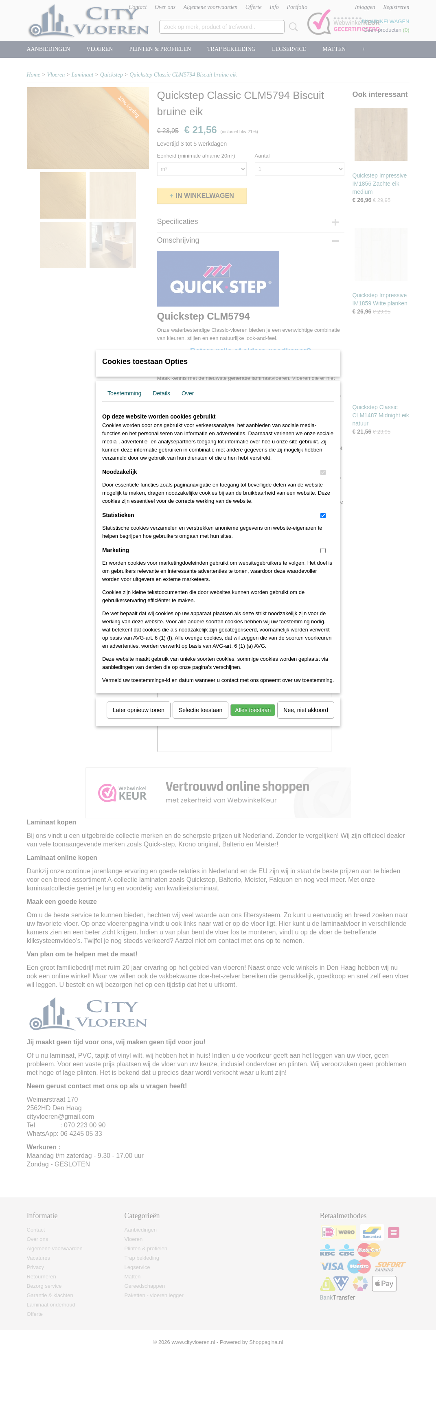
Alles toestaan (253, 720)
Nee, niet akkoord (305, 720)
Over (188, 404)
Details (161, 404)
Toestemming (124, 404)
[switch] (323, 483)
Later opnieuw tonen (138, 720)
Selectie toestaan (200, 720)
